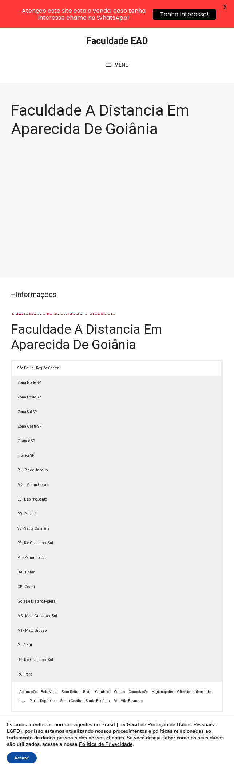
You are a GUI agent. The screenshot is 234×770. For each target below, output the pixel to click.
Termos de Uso (121, 761)
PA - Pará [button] (24, 648)
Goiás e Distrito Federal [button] (37, 575)
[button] (213, 749)
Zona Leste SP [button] (29, 371)
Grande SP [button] (26, 415)
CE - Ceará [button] (26, 561)
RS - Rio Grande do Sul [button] (35, 517)
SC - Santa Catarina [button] (33, 502)
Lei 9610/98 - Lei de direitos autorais (105, 725)
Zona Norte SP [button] (29, 356)
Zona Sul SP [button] (27, 386)
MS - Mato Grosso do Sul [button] (37, 590)
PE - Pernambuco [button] (31, 531)
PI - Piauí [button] (24, 619)
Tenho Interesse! (184, 14)
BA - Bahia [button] (26, 546)
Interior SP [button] (25, 429)
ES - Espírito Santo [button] (32, 473)
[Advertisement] (117, 179)
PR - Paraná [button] (27, 488)
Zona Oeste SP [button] (29, 400)
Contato (154, 761)
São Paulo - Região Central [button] (38, 342)
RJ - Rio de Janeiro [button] (32, 444)
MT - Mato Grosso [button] (32, 604)
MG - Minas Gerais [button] (33, 458)
